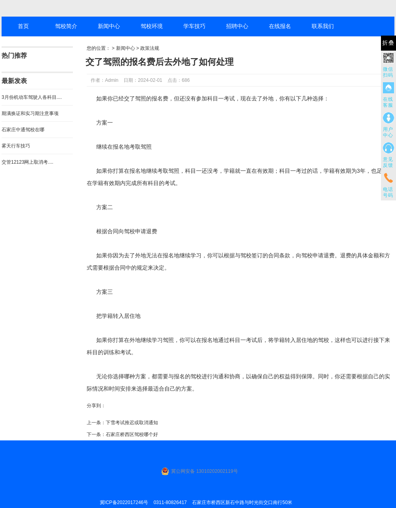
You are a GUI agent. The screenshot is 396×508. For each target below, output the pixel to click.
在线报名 (280, 26)
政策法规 (149, 48)
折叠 (388, 43)
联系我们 (323, 26)
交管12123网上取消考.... (27, 162)
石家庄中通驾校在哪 (23, 129)
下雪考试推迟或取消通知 (132, 422)
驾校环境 (152, 26)
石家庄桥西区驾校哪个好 (132, 434)
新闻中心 (109, 26)
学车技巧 (194, 26)
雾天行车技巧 (16, 146)
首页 (23, 26)
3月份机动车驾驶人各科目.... (32, 97)
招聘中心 (237, 26)
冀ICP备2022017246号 (124, 502)
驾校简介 (66, 26)
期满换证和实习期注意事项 (30, 113)
